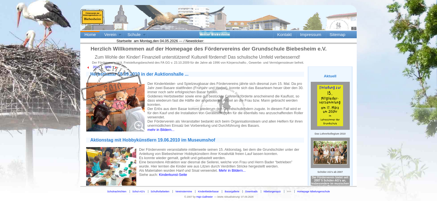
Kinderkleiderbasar (208, 191)
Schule (134, 34)
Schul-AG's (138, 191)
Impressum (310, 34)
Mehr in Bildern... (232, 170)
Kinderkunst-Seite (173, 175)
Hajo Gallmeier (204, 196)
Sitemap (337, 34)
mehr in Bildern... (160, 130)
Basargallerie (232, 191)
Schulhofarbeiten (160, 191)
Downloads (251, 191)
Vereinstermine (183, 191)
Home (90, 34)
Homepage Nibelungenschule (313, 191)
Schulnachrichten (117, 191)
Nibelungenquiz (272, 191)
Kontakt (284, 34)
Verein (110, 34)
